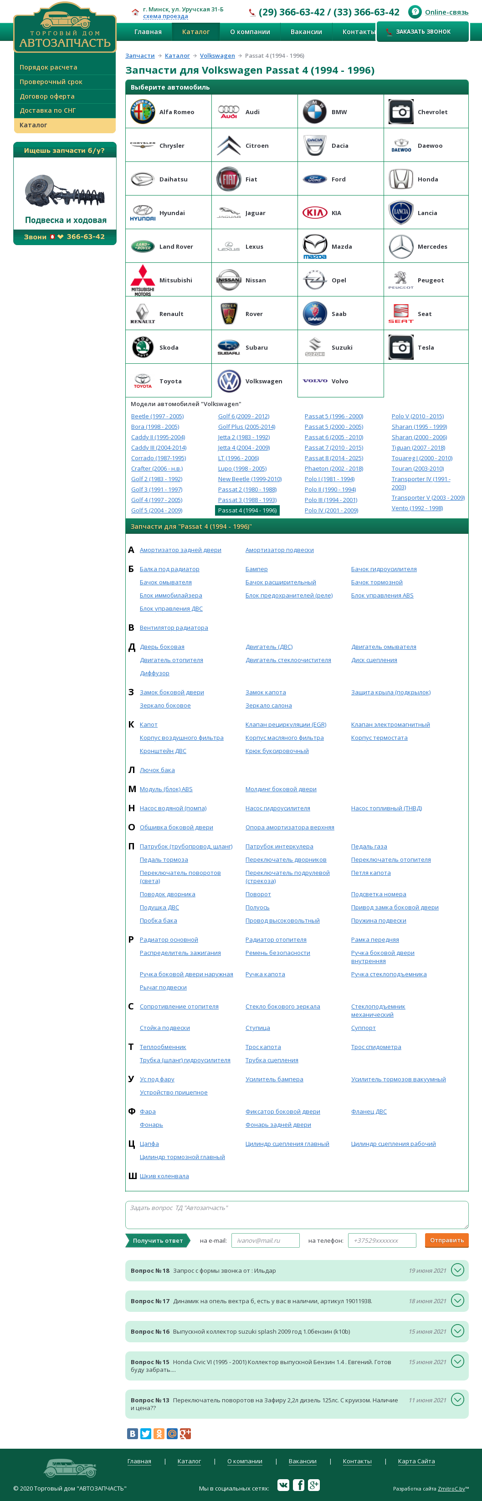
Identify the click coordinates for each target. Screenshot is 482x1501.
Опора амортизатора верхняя (290, 827)
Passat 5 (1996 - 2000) (334, 416)
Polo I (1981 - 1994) (329, 479)
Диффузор (154, 673)
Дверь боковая (162, 647)
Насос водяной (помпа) (173, 808)
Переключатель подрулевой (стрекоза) (288, 876)
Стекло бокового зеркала (283, 1006)
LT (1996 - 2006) (238, 458)
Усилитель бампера (274, 1079)
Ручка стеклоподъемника (389, 974)
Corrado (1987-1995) (158, 458)
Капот (149, 724)
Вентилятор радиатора (174, 627)
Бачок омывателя (166, 582)
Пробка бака (158, 920)
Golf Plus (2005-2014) (246, 426)
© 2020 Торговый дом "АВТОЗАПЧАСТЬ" (70, 1488)
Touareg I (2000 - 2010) (422, 458)
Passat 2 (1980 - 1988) (247, 489)
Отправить (447, 1240)
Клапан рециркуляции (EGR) (286, 724)
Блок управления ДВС (171, 608)
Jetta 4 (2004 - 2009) (244, 447)
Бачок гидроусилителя (384, 569)
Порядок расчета (48, 67)
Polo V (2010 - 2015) (418, 416)
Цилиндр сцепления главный (287, 1144)
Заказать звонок (418, 32)
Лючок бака (157, 770)
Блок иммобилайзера (171, 595)
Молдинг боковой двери (281, 789)
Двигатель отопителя (171, 660)
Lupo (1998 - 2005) (242, 468)
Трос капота (263, 1047)
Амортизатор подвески (280, 550)
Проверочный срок (51, 81)
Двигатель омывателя (383, 647)
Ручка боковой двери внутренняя (383, 957)
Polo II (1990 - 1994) (330, 489)
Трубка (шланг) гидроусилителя (185, 1060)
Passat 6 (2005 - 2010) (334, 437)
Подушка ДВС (159, 907)
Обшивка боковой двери (176, 827)
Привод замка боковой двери (395, 907)
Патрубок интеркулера (279, 846)
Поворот (258, 894)
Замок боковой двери (172, 692)
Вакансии (306, 31)
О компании (250, 31)
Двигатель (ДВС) (269, 647)
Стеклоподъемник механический (378, 1010)
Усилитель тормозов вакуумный (398, 1079)
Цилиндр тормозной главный (182, 1157)
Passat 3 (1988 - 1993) (247, 500)
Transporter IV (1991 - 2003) (421, 483)
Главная (148, 31)
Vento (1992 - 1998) (417, 508)
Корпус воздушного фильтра (182, 737)
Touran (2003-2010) (418, 468)
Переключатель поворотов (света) (180, 876)
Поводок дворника (167, 894)
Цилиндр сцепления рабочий (393, 1144)
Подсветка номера (378, 894)
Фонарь (151, 1124)
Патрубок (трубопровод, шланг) (186, 846)
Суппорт (363, 1028)
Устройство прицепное (174, 1092)
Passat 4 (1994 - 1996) (247, 510)
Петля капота (371, 872)
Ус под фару (157, 1079)
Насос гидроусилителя (278, 808)
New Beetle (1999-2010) (250, 479)
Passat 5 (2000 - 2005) (334, 426)
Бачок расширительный (281, 582)
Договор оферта (47, 96)
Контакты (359, 31)
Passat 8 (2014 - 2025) (334, 458)
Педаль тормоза (164, 859)
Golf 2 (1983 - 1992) (156, 479)
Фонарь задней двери (278, 1124)
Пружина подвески (378, 920)
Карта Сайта (416, 1461)
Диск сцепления (374, 660)
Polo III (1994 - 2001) (331, 500)
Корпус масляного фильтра (285, 737)
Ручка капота (265, 974)
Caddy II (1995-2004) (158, 437)
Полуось (258, 907)
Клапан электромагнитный (390, 724)
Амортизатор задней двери (180, 550)
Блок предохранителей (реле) (289, 595)
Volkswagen (217, 55)
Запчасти (140, 55)
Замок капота (266, 692)
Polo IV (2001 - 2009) (331, 510)
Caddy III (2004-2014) (158, 447)
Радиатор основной (169, 939)
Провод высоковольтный (283, 920)
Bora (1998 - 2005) (155, 426)
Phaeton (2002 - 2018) (334, 468)
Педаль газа (369, 846)
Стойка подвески (165, 1028)
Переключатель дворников (286, 859)
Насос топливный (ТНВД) (386, 808)
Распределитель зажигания (180, 953)
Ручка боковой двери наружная (186, 974)
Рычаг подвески (163, 987)
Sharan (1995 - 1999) (419, 426)
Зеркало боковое (165, 705)
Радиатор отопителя (276, 939)
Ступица (258, 1028)
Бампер (257, 569)
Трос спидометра (376, 1047)
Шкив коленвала (164, 1176)
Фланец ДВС (369, 1111)
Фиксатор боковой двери (283, 1111)
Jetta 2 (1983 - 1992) (244, 437)
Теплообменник (163, 1047)
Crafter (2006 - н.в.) (157, 468)
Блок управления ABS (382, 595)
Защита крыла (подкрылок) (391, 692)
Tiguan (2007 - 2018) (418, 447)
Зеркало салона (269, 705)
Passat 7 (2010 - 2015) (334, 447)
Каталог (196, 31)
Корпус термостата (379, 737)
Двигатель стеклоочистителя (288, 660)
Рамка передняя (375, 939)
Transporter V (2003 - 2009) (428, 497)
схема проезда (165, 16)
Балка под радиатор (170, 569)
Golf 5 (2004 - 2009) (156, 510)
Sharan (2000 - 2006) (419, 437)
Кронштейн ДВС (163, 751)
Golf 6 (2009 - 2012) (243, 416)
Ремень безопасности (278, 953)
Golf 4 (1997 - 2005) (156, 500)
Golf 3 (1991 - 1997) (156, 489)
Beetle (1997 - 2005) (157, 416)
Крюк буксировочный (277, 751)
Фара (148, 1111)
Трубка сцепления (272, 1060)
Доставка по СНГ (48, 110)
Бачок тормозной (377, 582)
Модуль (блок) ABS (166, 789)
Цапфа (149, 1144)
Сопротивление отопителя (179, 1006)
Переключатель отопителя (391, 859)
